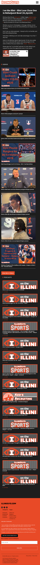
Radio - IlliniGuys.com (30, 43)
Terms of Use (12, 517)
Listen (6, 292)
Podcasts (5, 517)
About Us (11, 512)
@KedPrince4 (30, 19)
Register (11, 514)
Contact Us (12, 518)
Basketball (5, 514)
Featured (5, 512)
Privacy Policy (12, 515)
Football (5, 515)
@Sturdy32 (17, 17)
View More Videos (8, 273)
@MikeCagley (32, 17)
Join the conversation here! (9, 535)
